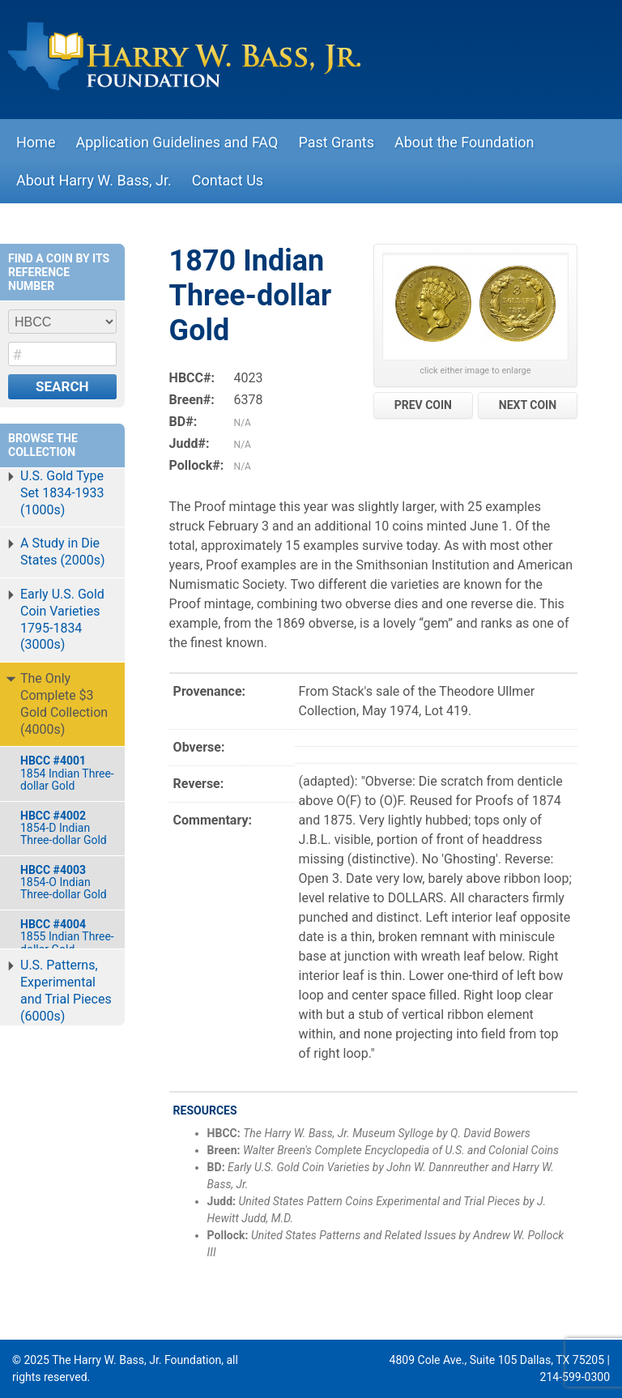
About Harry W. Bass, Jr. (94, 180)
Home (35, 142)
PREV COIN (423, 405)
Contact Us (227, 180)
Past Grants (336, 142)
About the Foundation (464, 142)
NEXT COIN (527, 405)
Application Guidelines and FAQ (176, 142)
